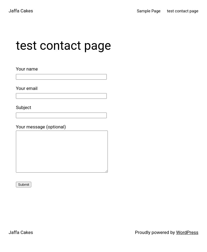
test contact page (182, 11)
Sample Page (149, 11)
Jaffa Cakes (21, 10)
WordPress (187, 240)
